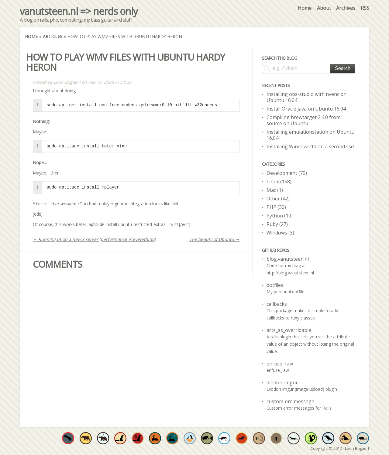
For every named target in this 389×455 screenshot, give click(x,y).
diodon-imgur (282, 382)
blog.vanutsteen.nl (288, 259)
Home (305, 8)
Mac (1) (275, 190)
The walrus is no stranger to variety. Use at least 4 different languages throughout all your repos (241, 438)
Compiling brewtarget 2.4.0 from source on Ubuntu (303, 120)
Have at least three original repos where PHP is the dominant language (259, 438)
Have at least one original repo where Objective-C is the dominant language (85, 438)
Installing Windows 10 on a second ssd (310, 146)
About (324, 8)
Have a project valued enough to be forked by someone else (207, 438)
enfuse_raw (280, 363)
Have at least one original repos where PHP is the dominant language (276, 438)
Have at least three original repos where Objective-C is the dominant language (103, 438)
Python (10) (280, 215)
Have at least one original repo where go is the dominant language (362, 438)
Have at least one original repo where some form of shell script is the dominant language (328, 438)
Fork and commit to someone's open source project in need (189, 438)
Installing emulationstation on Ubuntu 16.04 (310, 135)
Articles (52, 36)
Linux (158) (279, 181)
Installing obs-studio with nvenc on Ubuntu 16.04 (306, 97)
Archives (345, 8)
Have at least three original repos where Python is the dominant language (172, 438)
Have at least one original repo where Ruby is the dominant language (120, 438)
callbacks (277, 304)
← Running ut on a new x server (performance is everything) (94, 239)
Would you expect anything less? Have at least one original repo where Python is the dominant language (155, 438)
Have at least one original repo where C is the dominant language (68, 438)
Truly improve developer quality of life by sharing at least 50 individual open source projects (311, 438)
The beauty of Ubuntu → (214, 239)
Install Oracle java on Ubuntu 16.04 (306, 108)
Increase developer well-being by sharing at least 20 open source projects (224, 438)
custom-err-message (290, 401)
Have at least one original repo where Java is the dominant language (293, 438)
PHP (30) (276, 207)
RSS (365, 8)
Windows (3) (280, 232)
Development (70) (287, 173)
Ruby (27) (277, 224)
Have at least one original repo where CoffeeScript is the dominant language (345, 438)
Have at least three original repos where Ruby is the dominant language (137, 438)
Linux (125, 82)
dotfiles (275, 285)
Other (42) (278, 198)
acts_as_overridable (289, 330)
